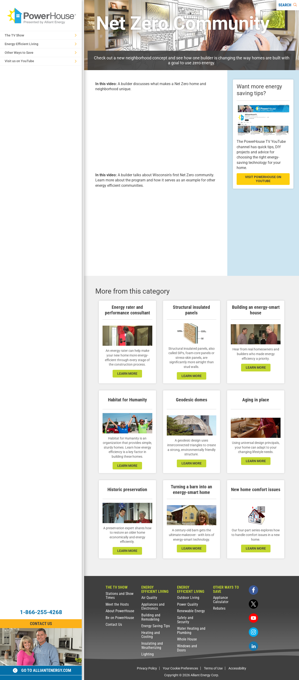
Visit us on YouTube (41, 61)
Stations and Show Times (119, 595)
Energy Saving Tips (155, 626)
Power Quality (187, 604)
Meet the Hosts (117, 604)
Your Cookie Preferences (180, 668)
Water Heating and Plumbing (191, 630)
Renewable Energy (191, 611)
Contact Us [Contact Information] (41, 623)
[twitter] (253, 604)
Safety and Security (185, 619)
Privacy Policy (147, 668)
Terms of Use (213, 668)
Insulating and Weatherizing (152, 645)
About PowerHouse (120, 611)
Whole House (187, 639)
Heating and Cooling (150, 634)
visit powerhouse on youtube (263, 179)
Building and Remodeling (150, 617)
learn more (127, 373)
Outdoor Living (188, 597)
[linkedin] (253, 646)
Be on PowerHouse (120, 617)
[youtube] (253, 618)
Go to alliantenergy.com (42, 670)
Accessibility (237, 668)
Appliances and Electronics (152, 606)
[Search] (287, 5)
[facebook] (253, 590)
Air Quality (149, 597)
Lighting (147, 654)
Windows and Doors (187, 648)
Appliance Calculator (220, 599)
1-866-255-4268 (41, 612)
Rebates (219, 608)
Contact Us (114, 624)
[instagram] (253, 632)
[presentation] (155, 131)
